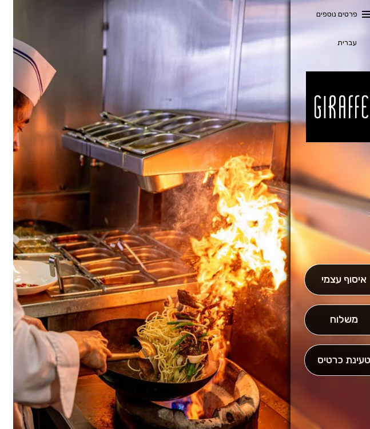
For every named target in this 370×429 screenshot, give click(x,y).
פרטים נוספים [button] (323, 14)
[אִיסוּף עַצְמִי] (330, 279)
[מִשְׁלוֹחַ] (330, 320)
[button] (330, 232)
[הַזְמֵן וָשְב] (330, 360)
